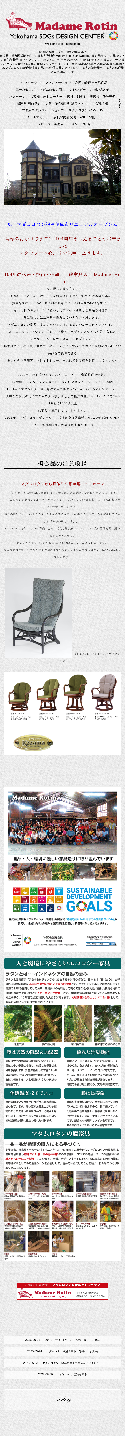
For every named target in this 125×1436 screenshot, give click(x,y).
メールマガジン (37, 117)
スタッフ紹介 (81, 124)
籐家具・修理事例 (103, 96)
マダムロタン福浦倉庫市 (62, 1381)
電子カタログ (25, 89)
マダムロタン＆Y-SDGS (85, 110)
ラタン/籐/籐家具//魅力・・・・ (68, 103)
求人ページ (17, 96)
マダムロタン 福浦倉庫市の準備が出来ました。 (62, 1368)
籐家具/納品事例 (29, 103)
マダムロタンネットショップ (43, 110)
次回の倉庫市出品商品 (91, 83)
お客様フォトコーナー (46, 96)
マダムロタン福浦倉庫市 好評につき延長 (62, 1355)
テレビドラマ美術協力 (50, 124)
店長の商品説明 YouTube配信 (76, 117)
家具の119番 (76, 96)
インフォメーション (56, 83)
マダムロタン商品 (52, 89)
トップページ (27, 83)
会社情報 (101, 103)
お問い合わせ (100, 89)
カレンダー (78, 89)
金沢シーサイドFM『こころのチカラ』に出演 (62, 1342)
